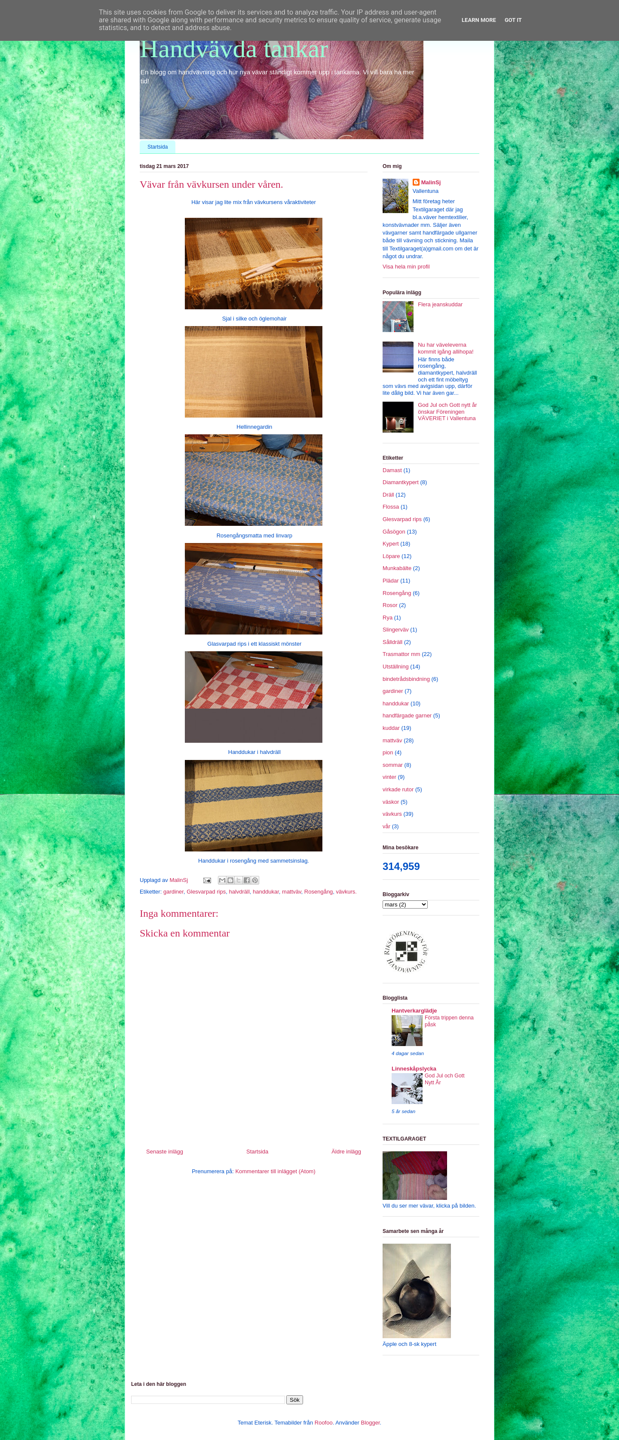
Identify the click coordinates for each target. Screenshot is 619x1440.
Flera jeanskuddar (440, 304)
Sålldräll (392, 642)
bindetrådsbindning (406, 679)
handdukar (266, 891)
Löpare (391, 556)
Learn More (479, 20)
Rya (387, 617)
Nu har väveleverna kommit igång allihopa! (445, 348)
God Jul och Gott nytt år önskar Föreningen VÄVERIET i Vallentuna (447, 411)
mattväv (291, 891)
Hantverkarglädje (414, 1010)
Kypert (391, 543)
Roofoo (324, 1422)
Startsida (157, 147)
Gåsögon (394, 531)
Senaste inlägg (164, 1151)
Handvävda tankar (234, 48)
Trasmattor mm (401, 654)
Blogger (370, 1422)
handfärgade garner (407, 715)
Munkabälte (397, 568)
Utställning (396, 666)
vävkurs (392, 814)
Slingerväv (396, 629)
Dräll (388, 494)
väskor (391, 802)
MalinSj (431, 182)
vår (386, 826)
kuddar (391, 728)
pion (388, 752)
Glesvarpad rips (206, 891)
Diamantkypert (401, 482)
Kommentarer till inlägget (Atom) (275, 1171)
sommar (393, 765)
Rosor (390, 605)
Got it (513, 20)
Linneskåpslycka (414, 1068)
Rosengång (318, 891)
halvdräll (239, 891)
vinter (389, 777)
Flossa (391, 506)
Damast (392, 470)
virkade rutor (398, 789)
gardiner (173, 891)
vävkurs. (346, 891)
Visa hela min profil (406, 266)
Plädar (391, 580)
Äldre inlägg (346, 1151)
